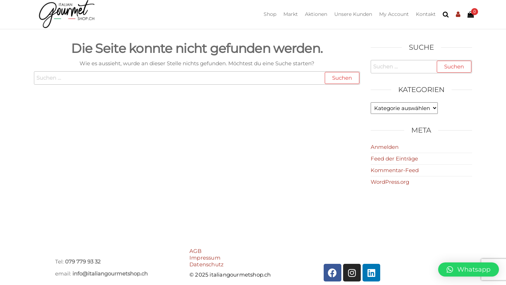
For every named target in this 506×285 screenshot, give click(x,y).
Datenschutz (206, 264)
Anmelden (385, 147)
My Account (394, 14)
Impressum (204, 257)
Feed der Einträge (394, 158)
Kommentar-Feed (395, 170)
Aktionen (316, 14)
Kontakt (426, 14)
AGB (195, 251)
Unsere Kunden (353, 14)
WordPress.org (390, 181)
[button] (468, 269)
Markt (290, 14)
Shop (270, 14)
